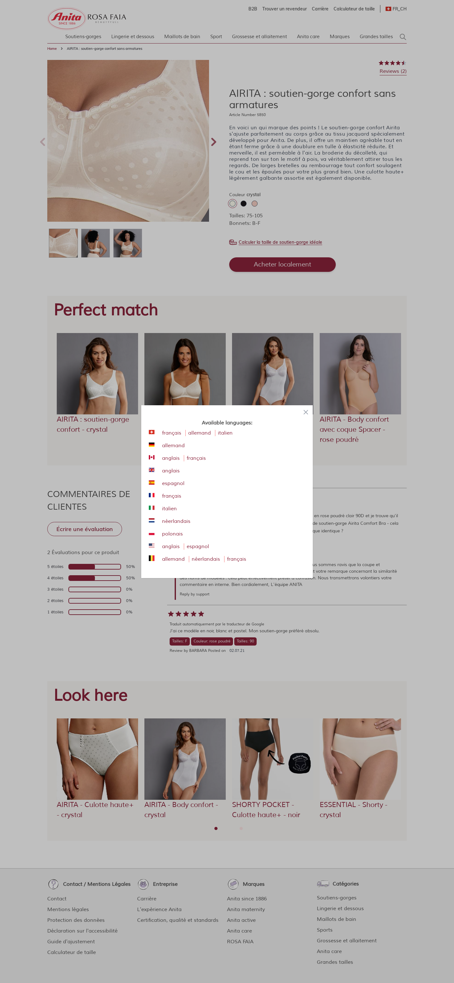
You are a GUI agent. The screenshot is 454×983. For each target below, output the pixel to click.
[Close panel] (305, 412)
